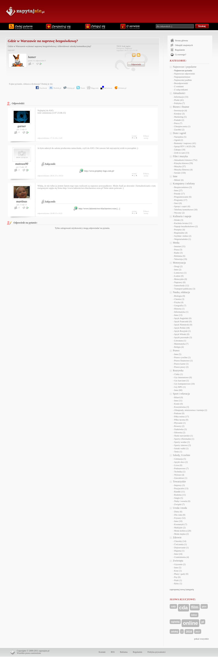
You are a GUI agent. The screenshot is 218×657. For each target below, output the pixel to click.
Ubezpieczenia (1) (182, 126)
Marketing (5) (180, 117)
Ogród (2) (178, 140)
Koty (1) (178, 571)
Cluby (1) (178, 374)
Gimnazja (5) (180, 459)
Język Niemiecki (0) (183, 325)
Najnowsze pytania (183, 70)
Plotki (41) (179, 100)
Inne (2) (177, 269)
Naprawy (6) (179, 282)
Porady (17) (179, 193)
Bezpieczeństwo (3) (183, 187)
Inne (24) (178, 554)
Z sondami (179, 86)
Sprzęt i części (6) (182, 206)
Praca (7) (178, 123)
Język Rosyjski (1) (182, 331)
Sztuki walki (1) (181, 448)
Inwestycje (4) (180, 110)
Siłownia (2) (179, 432)
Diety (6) (178, 511)
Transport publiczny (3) (184, 289)
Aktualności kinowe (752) (185, 160)
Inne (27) (178, 190)
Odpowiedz (136, 64)
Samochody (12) (181, 285)
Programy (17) (180, 200)
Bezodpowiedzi (181, 83)
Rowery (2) (179, 426)
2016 (189, 631)
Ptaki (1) (178, 580)
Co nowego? (180, 54)
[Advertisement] (130, 11)
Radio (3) (178, 253)
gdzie (204, 607)
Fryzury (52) (179, 518)
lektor (194, 615)
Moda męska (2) (181, 534)
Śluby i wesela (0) (182, 501)
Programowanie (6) (182, 197)
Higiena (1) (179, 551)
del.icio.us (105, 88)
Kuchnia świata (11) (183, 223)
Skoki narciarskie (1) (183, 436)
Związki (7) (179, 504)
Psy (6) (177, 577)
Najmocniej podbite (183, 80)
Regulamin (180, 50)
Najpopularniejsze (182, 77)
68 (26, 167)
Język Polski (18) (181, 328)
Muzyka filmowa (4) (183, 169)
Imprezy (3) (179, 485)
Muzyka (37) (180, 166)
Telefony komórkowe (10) (185, 209)
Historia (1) (179, 309)
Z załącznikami (181, 89)
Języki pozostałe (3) (183, 337)
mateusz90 (21, 163)
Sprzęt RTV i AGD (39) (184, 146)
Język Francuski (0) (183, 321)
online (190, 623)
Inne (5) (177, 354)
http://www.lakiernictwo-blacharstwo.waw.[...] (96, 208)
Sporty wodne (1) (182, 442)
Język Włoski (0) (181, 334)
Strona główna (181, 40)
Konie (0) (178, 404)
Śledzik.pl (54, 88)
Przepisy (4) (179, 229)
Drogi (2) (178, 266)
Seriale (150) (180, 173)
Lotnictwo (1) (180, 273)
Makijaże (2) (180, 527)
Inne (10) (178, 521)
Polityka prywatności (157, 652)
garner (22, 126)
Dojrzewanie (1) (181, 547)
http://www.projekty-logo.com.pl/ (96, 171)
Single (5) (178, 498)
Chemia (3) (179, 299)
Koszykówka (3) (181, 407)
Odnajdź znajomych (184, 45)
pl (202, 621)
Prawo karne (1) (181, 364)
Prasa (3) (178, 249)
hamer (32, 57)
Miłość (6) (179, 180)
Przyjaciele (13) (181, 488)
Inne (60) (178, 390)
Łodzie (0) (179, 276)
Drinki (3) (178, 220)
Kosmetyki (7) (180, 524)
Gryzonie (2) (180, 564)
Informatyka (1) (181, 312)
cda (183, 607)
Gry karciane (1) (181, 380)
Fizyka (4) (178, 302)
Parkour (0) (179, 413)
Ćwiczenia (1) (180, 544)
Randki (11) (179, 491)
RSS (113, 652)
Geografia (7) (180, 305)
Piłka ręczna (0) (181, 420)
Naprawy (128, 48)
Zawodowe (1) (180, 478)
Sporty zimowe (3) (182, 445)
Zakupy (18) (179, 149)
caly (173, 606)
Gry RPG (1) (180, 387)
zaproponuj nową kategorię (182, 589)
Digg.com (91, 88)
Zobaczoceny (146, 137)
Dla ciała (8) (179, 515)
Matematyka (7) (181, 344)
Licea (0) (178, 465)
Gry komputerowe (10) (184, 384)
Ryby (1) (178, 583)
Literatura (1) (180, 340)
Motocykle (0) (180, 279)
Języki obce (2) (181, 462)
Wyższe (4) (179, 475)
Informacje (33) (181, 97)
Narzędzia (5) (180, 137)
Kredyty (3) (179, 114)
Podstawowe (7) (181, 468)
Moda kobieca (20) (182, 531)
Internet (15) (179, 246)
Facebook (40, 88)
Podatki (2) (179, 120)
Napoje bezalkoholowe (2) (186, 226)
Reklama (124, 652)
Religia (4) (179, 347)
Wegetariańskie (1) (182, 239)
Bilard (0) (178, 397)
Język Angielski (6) (182, 318)
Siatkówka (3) (180, 429)
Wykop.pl (68, 88)
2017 (197, 631)
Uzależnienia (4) (181, 557)
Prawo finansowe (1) (183, 360)
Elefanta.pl (119, 88)
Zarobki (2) (179, 129)
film (194, 607)
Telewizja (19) (180, 259)
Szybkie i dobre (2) (182, 236)
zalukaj (174, 631)
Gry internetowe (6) (183, 377)
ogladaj (175, 621)
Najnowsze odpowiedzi (184, 74)
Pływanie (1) (180, 423)
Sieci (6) (178, 203)
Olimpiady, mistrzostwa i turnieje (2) (190, 410)
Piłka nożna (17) (181, 416)
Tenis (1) (178, 451)
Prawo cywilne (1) (182, 357)
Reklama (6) (179, 256)
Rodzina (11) (180, 495)
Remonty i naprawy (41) (185, 143)
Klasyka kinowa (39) (183, 163)
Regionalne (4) (180, 233)
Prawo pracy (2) (181, 367)
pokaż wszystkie (201, 639)
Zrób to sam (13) (181, 153)
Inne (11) (178, 400)
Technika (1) (179, 471)
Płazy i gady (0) (181, 574)
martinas (21, 201)
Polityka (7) (179, 103)
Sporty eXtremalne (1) (184, 439)
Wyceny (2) (179, 213)
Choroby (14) (180, 541)
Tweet (80, 88)
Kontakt (102, 652)
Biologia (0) (179, 296)
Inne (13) (178, 315)
